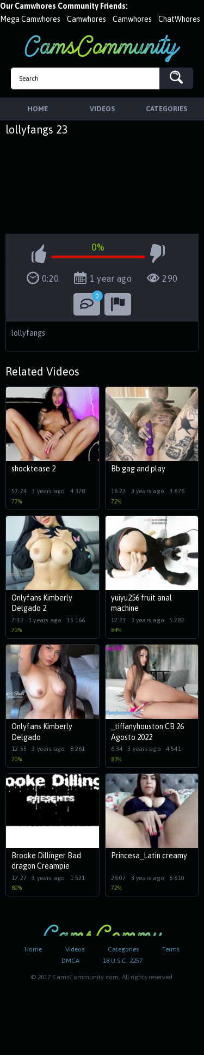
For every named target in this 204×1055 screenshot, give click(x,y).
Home (33, 949)
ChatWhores (179, 19)
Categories (123, 949)
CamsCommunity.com (102, 48)
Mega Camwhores (30, 19)
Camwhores (86, 19)
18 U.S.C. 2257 (123, 961)
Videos (74, 949)
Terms (171, 949)
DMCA (70, 961)
